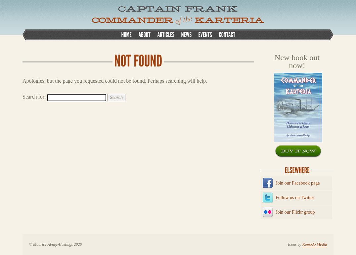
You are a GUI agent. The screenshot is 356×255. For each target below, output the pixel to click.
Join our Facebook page (298, 183)
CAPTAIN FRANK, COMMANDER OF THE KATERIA (178, 15)
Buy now (298, 151)
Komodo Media (314, 244)
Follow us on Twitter (295, 197)
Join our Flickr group (295, 212)
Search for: (34, 97)
